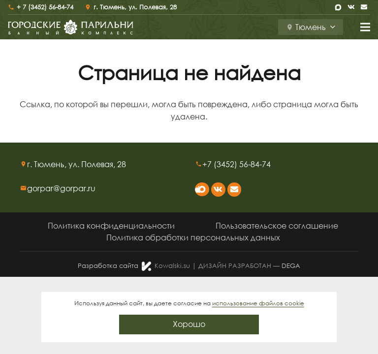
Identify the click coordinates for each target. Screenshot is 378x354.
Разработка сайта (108, 265)
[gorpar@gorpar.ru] (23, 188)
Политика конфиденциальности (111, 226)
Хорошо (189, 324)
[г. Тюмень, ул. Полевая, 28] (23, 164)
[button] (310, 27)
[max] (338, 7)
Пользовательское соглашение (277, 226)
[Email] (363, 7)
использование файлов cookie (258, 303)
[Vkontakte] (351, 7)
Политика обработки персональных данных (193, 237)
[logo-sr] (70, 27)
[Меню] (365, 27)
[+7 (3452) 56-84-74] (198, 164)
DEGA (291, 265)
